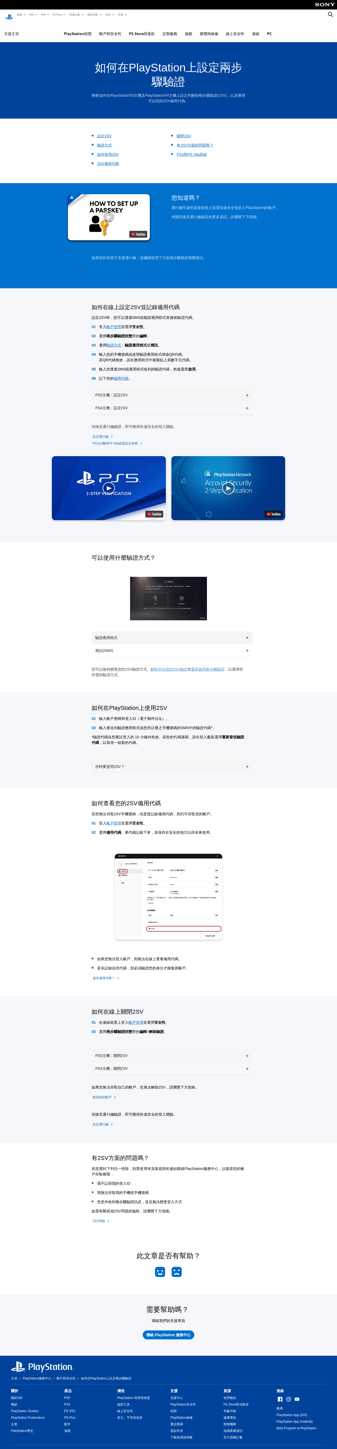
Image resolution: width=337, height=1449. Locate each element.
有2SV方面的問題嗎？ (195, 140)
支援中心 (176, 1393)
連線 (255, 28)
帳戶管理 (113, 322)
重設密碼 (176, 1419)
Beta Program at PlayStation (296, 1423)
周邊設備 (74, 14)
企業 (14, 1419)
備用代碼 (121, 373)
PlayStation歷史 (22, 1426)
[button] (109, 212)
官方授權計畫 (233, 1432)
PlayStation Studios (24, 1406)
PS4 (43, 14)
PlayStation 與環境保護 (133, 1393)
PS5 (31, 14)
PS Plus (57, 14)
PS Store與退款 (142, 28)
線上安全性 (235, 28)
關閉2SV (184, 131)
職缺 (14, 1399)
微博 (279, 1403)
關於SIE (16, 1393)
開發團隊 (230, 1419)
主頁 (14, 1373)
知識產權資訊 (233, 1426)
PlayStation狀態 (78, 28)
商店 (108, 14)
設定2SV (104, 131)
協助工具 (123, 1399)
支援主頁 (11, 28)
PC (269, 28)
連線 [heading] (280, 1386)
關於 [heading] (14, 1386)
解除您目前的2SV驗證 (169, 664)
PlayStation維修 (181, 1412)
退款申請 (176, 1426)
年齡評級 (230, 1406)
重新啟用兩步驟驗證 (208, 664)
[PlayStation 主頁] (9, 15)
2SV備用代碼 (108, 159)
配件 (67, 1419)
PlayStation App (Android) (294, 1416)
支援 (120, 14)
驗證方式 (104, 140)
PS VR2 (70, 1406)
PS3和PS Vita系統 (192, 149)
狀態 (173, 1406)
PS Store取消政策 (236, 1399)
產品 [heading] (68, 1386)
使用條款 (230, 1393)
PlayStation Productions (27, 1412)
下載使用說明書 (181, 1432)
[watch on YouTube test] (138, 229)
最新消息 (92, 14)
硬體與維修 (209, 28)
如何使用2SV (108, 149)
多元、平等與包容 (129, 1412)
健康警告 (230, 1412)
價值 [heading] (121, 1386)
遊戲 (19, 14)
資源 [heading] (227, 1386)
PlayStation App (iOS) (291, 1410)
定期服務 (169, 28)
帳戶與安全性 (110, 28)
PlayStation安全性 (183, 1399)
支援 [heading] (174, 1386)
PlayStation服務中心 (37, 1373)
